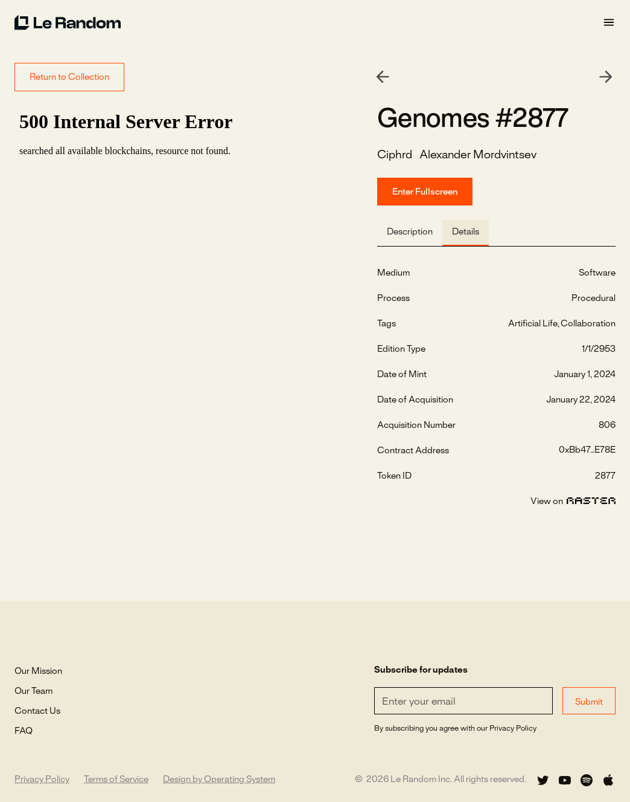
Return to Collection (69, 77)
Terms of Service (116, 779)
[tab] (409, 233)
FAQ (23, 731)
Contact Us (37, 711)
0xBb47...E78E (587, 450)
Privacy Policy (41, 779)
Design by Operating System (219, 779)
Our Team (33, 691)
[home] (308, 22)
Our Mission (38, 671)
